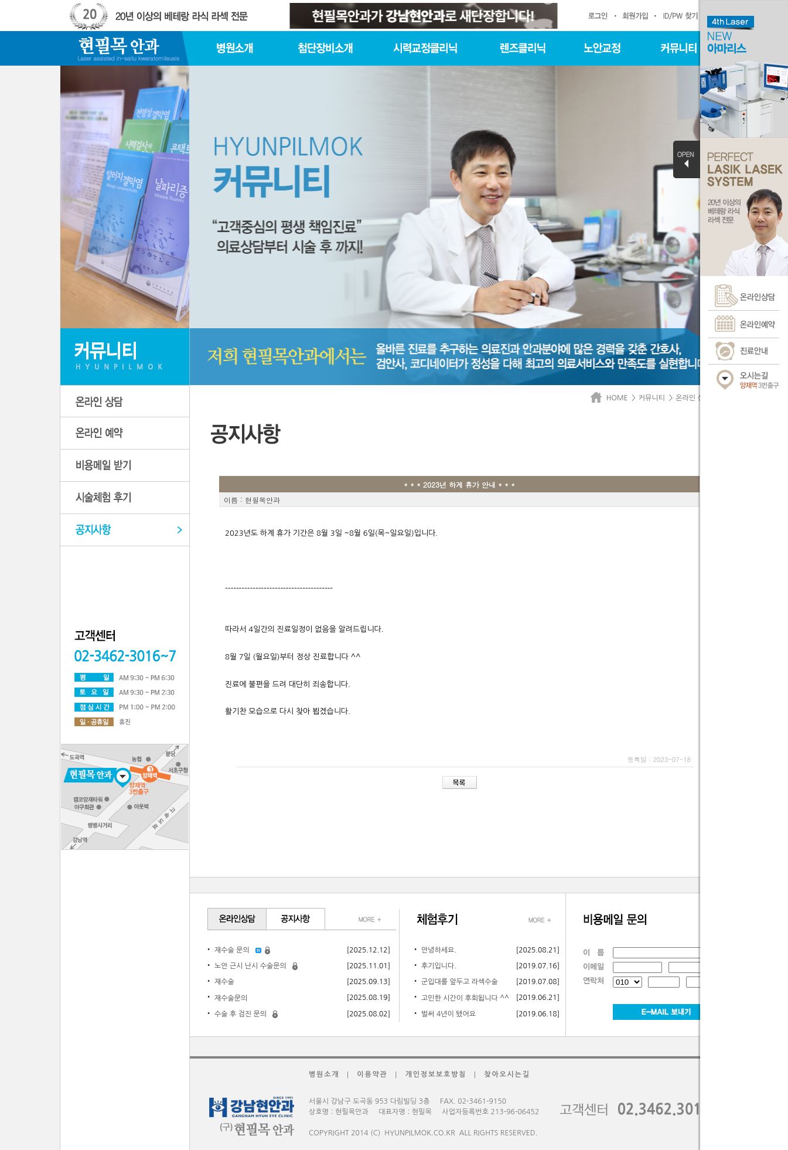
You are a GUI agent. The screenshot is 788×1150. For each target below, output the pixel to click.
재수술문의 (230, 998)
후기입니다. (438, 965)
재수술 (224, 981)
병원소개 (324, 1074)
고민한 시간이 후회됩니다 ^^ (465, 998)
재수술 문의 (232, 950)
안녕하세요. (438, 950)
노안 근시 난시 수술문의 (250, 965)
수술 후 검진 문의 (240, 1014)
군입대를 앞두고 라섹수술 (459, 981)
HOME (611, 398)
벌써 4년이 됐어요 (448, 1014)
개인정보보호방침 (436, 1074)
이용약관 (372, 1074)
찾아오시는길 (507, 1074)
